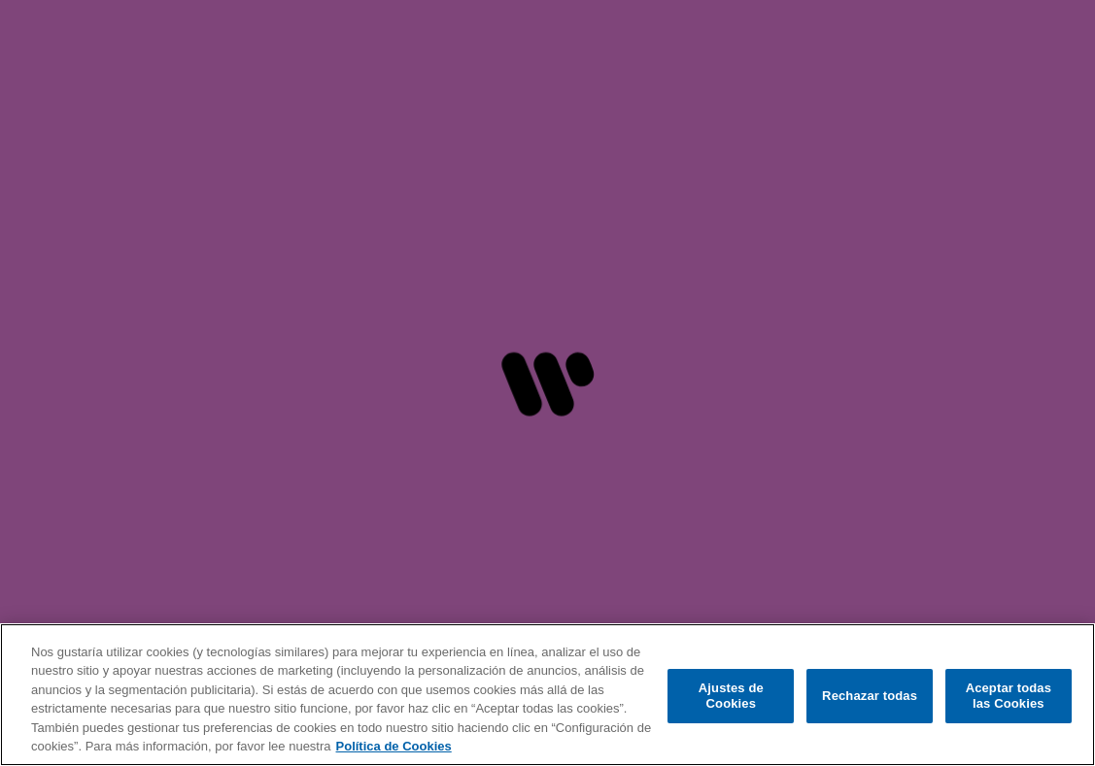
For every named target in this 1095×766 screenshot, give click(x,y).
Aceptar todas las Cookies (1008, 696)
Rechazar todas (869, 695)
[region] (547, 694)
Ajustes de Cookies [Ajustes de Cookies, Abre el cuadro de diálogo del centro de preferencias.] (731, 696)
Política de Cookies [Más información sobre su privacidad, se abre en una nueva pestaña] (394, 746)
